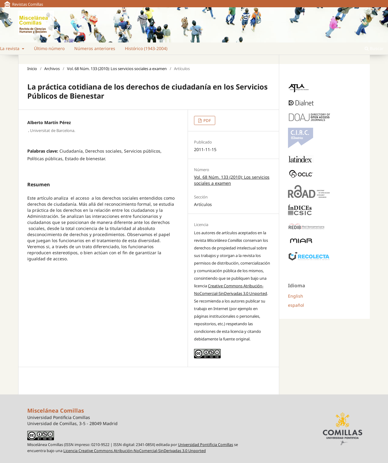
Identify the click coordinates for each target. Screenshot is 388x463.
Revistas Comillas (27, 4)
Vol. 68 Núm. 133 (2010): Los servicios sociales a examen (117, 68)
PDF (206, 120)
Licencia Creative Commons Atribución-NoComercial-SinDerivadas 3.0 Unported (134, 450)
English (295, 296)
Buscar (374, 48)
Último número (49, 48)
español (296, 305)
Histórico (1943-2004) (146, 48)
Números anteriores (94, 48)
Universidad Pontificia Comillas (205, 444)
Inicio (32, 68)
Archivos (52, 68)
